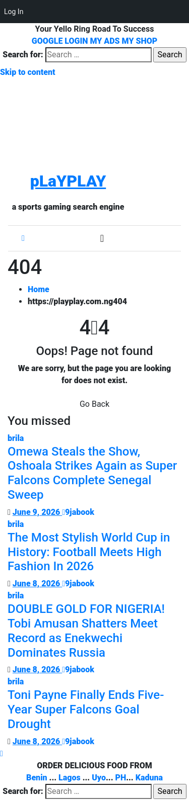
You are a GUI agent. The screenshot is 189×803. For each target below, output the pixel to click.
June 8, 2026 (37, 583)
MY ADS (105, 41)
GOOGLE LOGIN (61, 41)
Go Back (94, 404)
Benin (36, 777)
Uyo (99, 777)
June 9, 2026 (37, 512)
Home (38, 289)
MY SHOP (140, 41)
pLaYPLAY (68, 181)
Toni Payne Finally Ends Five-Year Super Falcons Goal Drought (86, 709)
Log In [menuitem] (13, 12)
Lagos (69, 777)
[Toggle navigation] (102, 238)
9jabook (78, 512)
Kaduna (149, 777)
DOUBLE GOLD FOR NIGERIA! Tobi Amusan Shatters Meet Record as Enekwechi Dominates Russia (86, 630)
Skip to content (27, 72)
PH (120, 777)
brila (16, 438)
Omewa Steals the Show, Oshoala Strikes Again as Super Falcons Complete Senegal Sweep (92, 473)
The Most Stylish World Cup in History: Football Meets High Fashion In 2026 (89, 552)
